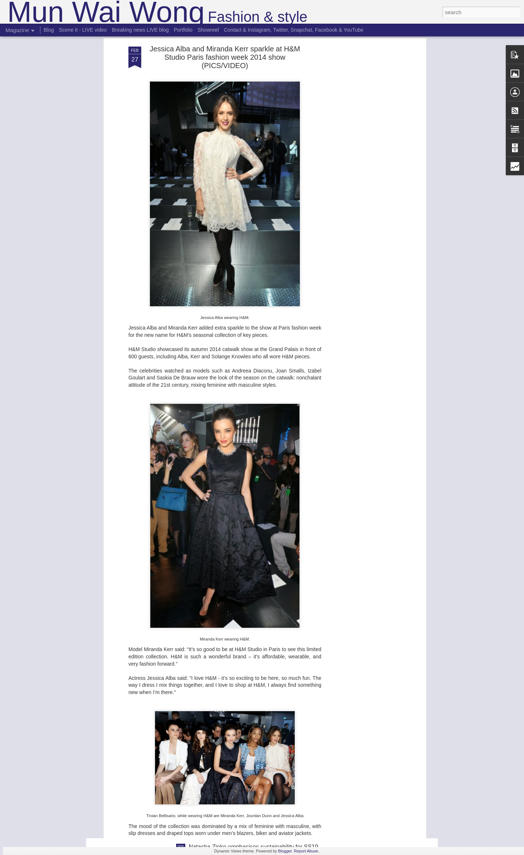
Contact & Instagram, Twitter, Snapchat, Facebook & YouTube (294, 30)
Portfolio (183, 30)
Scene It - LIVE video (83, 30)
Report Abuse (306, 851)
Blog (49, 30)
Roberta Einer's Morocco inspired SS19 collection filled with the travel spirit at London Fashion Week (253, 767)
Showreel (208, 30)
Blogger (284, 851)
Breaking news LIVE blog (140, 30)
